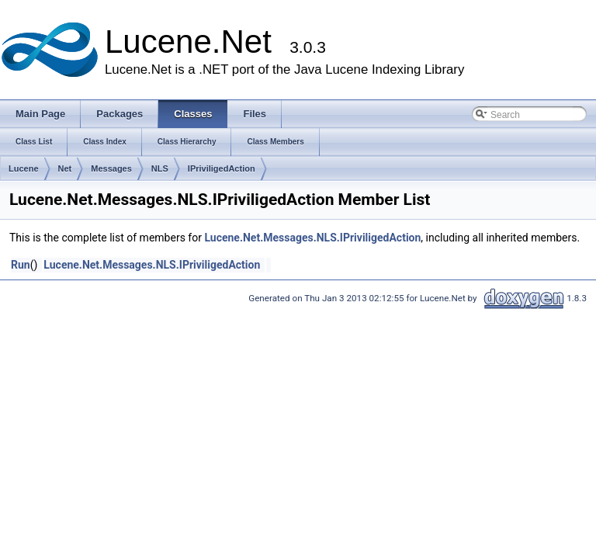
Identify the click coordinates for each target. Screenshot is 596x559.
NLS (159, 168)
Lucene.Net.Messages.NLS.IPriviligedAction (312, 237)
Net (65, 168)
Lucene (24, 168)
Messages (111, 168)
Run (20, 265)
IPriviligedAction (221, 168)
